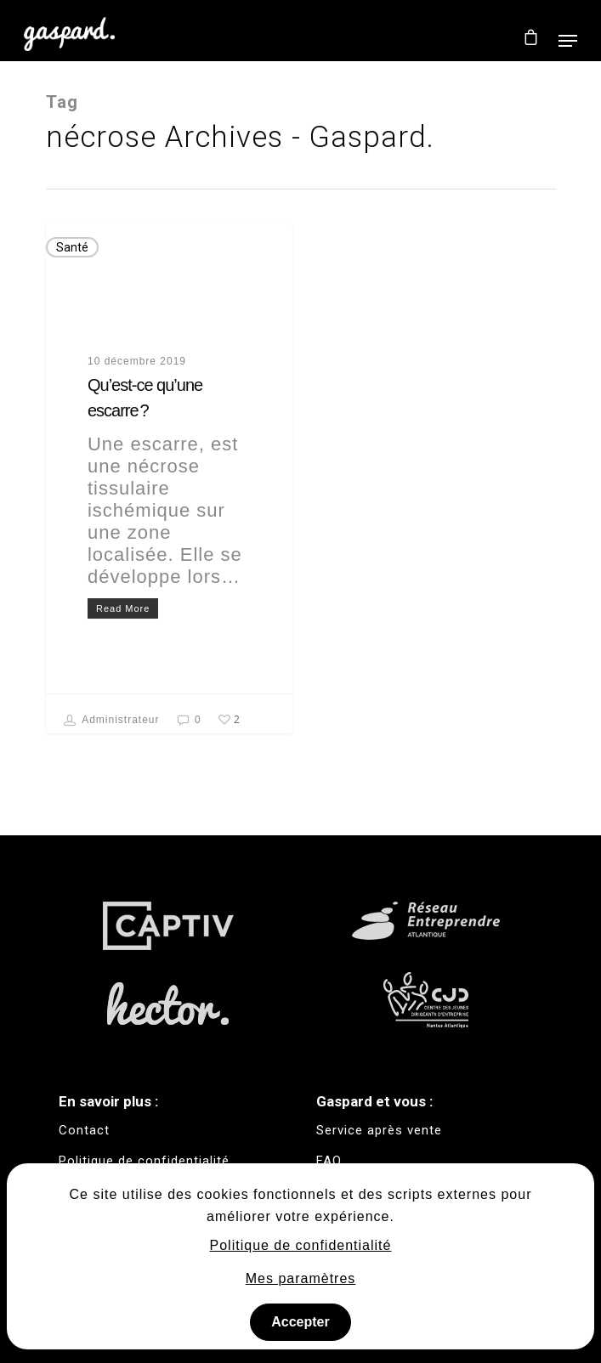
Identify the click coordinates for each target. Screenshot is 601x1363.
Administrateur (112, 720)
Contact (84, 1130)
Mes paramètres (301, 1278)
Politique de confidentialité (301, 1245)
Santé (72, 247)
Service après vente (379, 1130)
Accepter (300, 1322)
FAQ (329, 1160)
